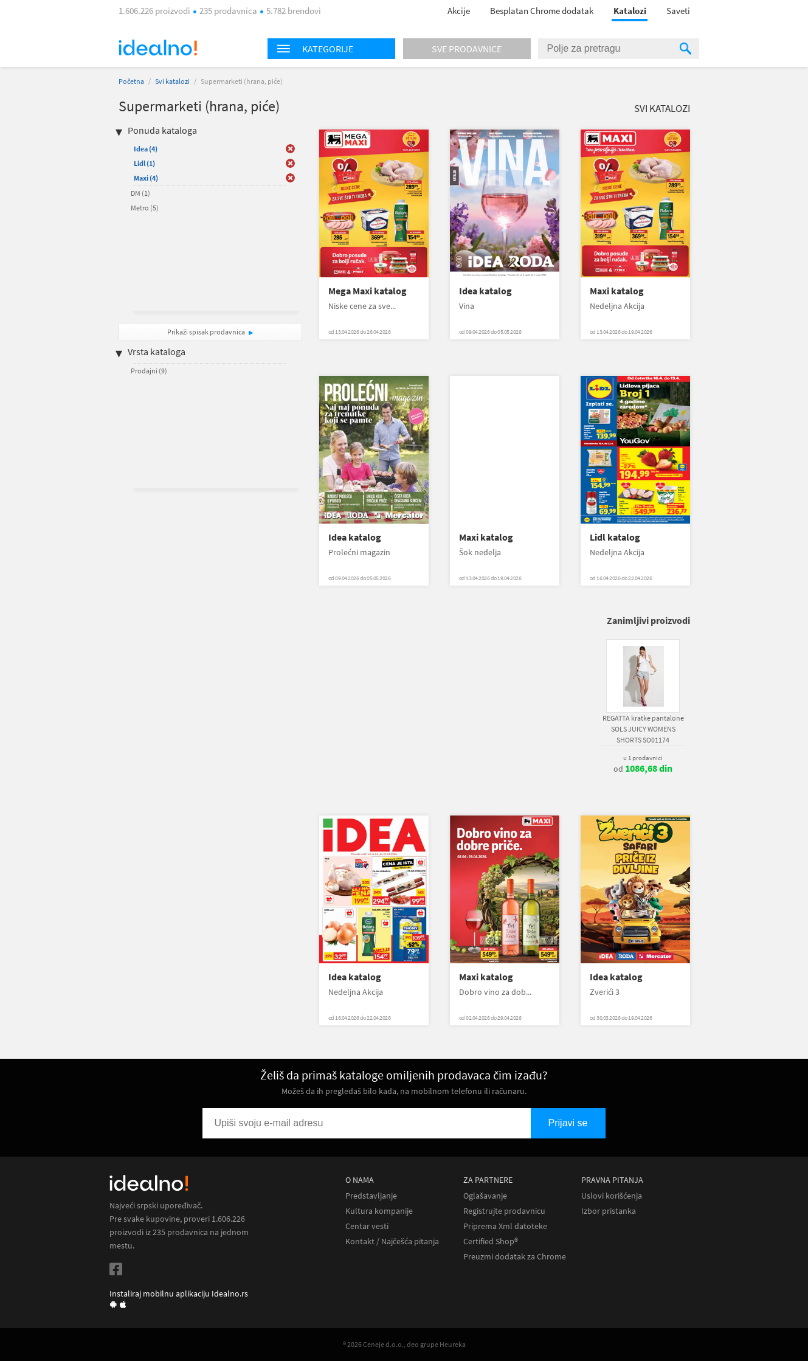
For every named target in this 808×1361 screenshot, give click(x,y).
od (642, 768)
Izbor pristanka (608, 1211)
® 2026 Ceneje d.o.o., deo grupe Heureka (404, 1344)
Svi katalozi (172, 81)
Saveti (678, 10)
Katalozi (629, 10)
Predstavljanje (371, 1196)
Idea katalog (485, 291)
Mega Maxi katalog (367, 291)
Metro (145, 207)
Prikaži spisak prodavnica (206, 331)
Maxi (146, 177)
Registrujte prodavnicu (504, 1211)
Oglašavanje (485, 1196)
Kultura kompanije (379, 1211)
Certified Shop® (490, 1241)
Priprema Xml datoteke (505, 1226)
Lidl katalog (615, 537)
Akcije (458, 10)
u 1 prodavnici (643, 757)
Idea (145, 148)
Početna (131, 81)
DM (140, 193)
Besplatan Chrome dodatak (541, 10)
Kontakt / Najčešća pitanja (392, 1241)
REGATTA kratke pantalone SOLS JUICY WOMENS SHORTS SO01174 (643, 728)
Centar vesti (366, 1226)
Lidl (144, 163)
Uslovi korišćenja (611, 1196)
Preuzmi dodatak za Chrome (514, 1257)
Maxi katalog (617, 291)
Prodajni (149, 370)
